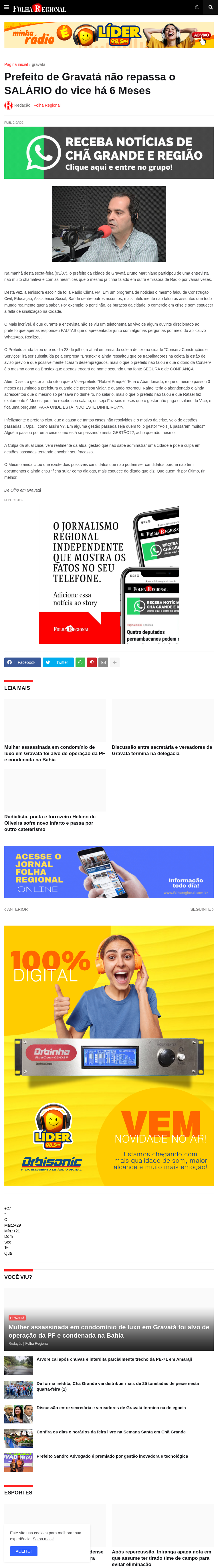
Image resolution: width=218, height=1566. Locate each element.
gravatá (38, 64)
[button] (6, 7)
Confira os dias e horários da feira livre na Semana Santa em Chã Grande (111, 1431)
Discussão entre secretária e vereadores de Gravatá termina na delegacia (162, 750)
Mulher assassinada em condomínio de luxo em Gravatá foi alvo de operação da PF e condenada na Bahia (54, 753)
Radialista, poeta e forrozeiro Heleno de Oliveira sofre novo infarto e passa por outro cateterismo (50, 823)
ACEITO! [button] (24, 1551)
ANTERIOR (17, 909)
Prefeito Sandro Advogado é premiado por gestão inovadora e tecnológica (112, 1456)
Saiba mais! (43, 1539)
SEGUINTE (200, 909)
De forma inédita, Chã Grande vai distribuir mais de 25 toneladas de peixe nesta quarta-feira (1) (118, 1386)
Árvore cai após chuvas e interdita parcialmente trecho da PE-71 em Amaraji (114, 1359)
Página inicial (16, 64)
